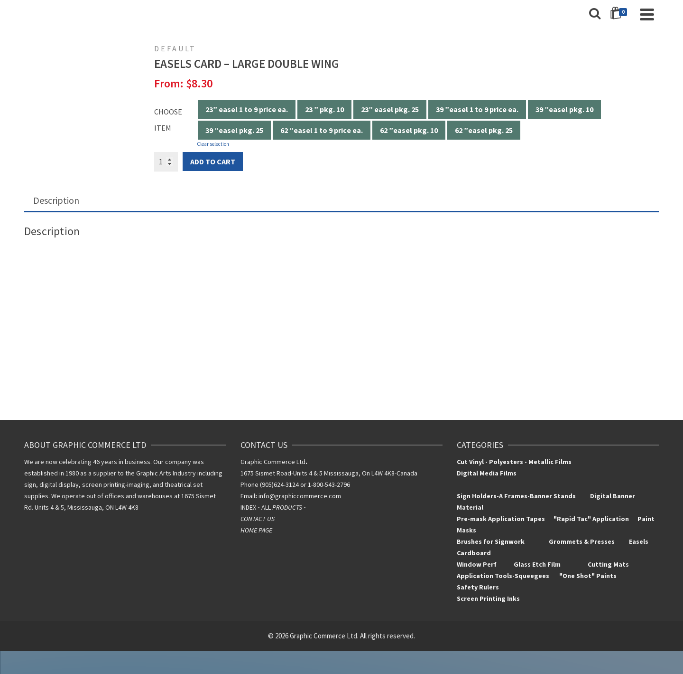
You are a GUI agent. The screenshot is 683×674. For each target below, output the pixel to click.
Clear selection (213, 144)
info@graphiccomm (285, 496)
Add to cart (212, 161)
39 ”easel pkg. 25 (234, 130)
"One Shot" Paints (588, 575)
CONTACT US (257, 518)
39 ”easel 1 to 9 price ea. (477, 109)
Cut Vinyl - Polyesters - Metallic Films (514, 461)
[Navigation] (647, 14)
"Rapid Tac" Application (592, 518)
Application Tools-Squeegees (508, 575)
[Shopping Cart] (620, 14)
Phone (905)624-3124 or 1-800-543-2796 (295, 484)
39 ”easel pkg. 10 (564, 109)
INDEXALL (273, 507)
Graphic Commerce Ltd (273, 461)
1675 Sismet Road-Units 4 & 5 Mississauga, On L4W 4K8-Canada (328, 473)
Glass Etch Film (537, 564)
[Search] (594, 14)
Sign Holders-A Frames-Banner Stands (516, 496)
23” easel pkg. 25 (390, 109)
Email (247, 496)
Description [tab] (56, 200)
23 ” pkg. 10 (324, 109)
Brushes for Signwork (491, 541)
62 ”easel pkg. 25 (484, 130)
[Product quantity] (166, 161)
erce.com (327, 496)
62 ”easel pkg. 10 (409, 130)
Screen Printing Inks (489, 598)
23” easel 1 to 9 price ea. (246, 109)
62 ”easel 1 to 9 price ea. (321, 130)
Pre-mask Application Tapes (501, 518)
